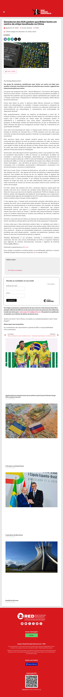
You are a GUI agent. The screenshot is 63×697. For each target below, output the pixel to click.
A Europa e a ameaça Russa (14, 466)
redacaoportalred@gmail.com (30, 312)
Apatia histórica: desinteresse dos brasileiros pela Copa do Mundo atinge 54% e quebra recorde (30, 396)
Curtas (24, 28)
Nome (8, 293)
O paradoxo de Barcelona (14, 535)
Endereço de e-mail (12, 286)
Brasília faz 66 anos (11, 600)
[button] (4, 12)
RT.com (25, 247)
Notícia (29, 28)
